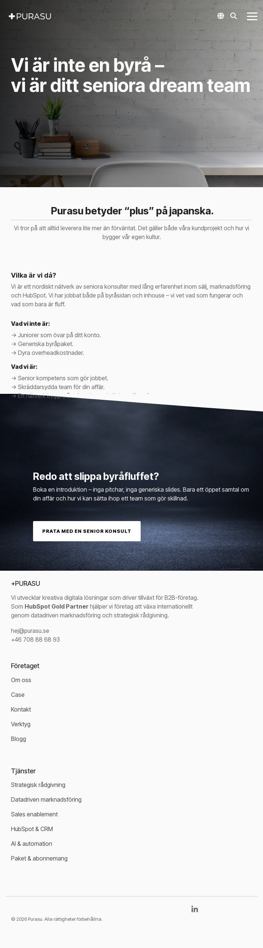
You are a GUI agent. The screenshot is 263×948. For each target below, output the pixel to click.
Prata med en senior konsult (87, 531)
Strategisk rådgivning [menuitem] (38, 784)
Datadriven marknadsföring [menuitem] (46, 799)
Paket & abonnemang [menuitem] (39, 858)
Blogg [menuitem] (18, 738)
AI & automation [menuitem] (31, 843)
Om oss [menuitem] (21, 680)
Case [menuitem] (18, 694)
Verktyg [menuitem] (20, 724)
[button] (252, 16)
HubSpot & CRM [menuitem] (32, 829)
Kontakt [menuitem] (21, 709)
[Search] (233, 16)
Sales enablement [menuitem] (34, 814)
